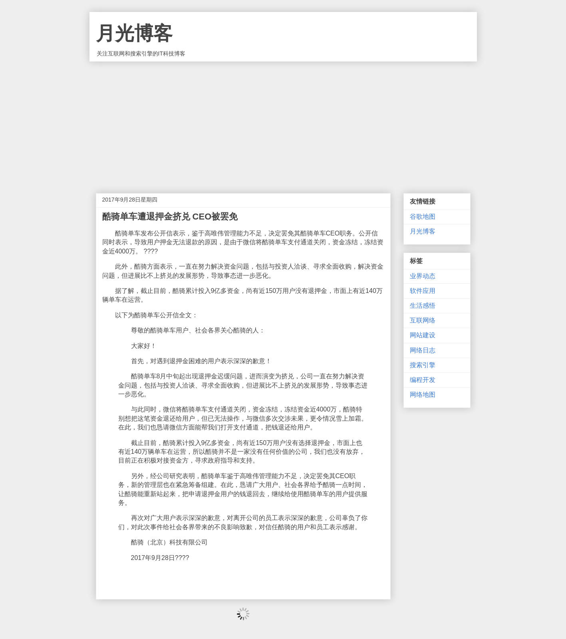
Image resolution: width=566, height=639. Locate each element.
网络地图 (422, 394)
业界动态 (422, 276)
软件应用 (422, 290)
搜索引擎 (422, 365)
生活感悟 (422, 305)
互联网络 (422, 320)
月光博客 (134, 33)
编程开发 (422, 379)
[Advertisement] (283, 121)
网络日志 (422, 350)
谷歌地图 (422, 216)
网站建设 (422, 335)
